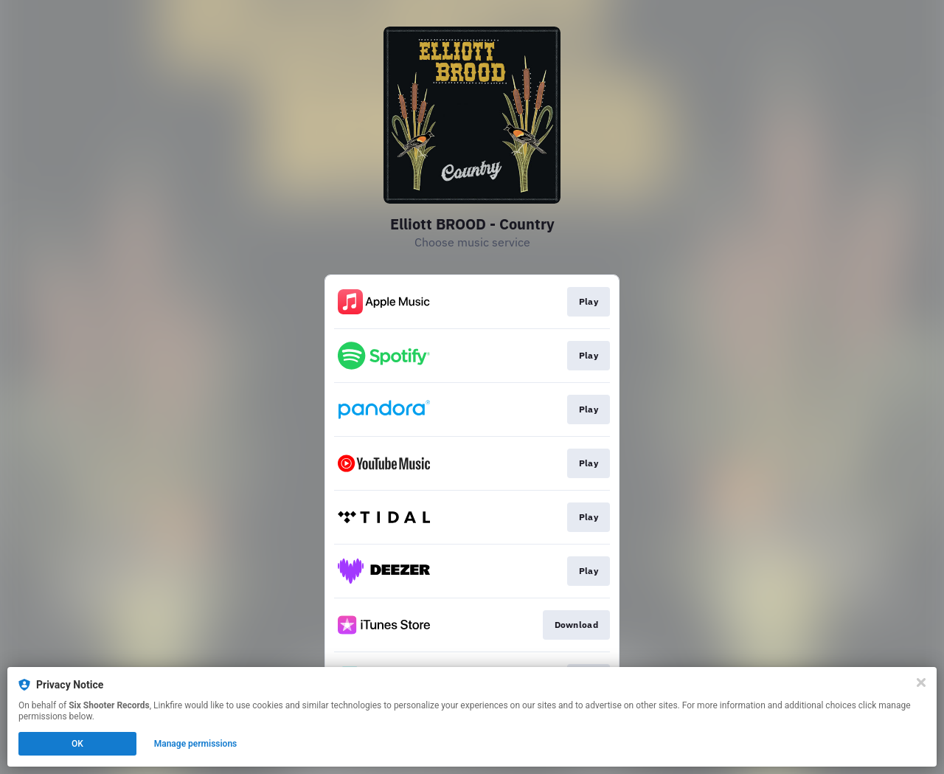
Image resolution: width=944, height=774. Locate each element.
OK (77, 744)
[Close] (921, 682)
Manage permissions (195, 744)
